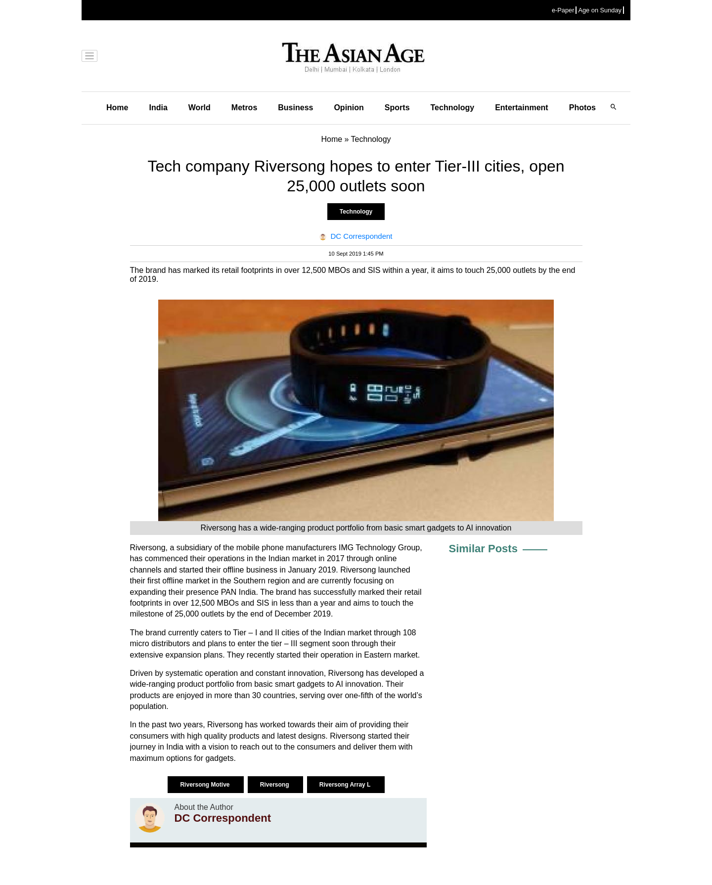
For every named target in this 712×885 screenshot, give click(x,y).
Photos (582, 107)
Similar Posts (483, 548)
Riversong (275, 784)
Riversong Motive (205, 784)
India (158, 107)
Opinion (348, 107)
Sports (397, 107)
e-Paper (563, 10)
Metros (244, 107)
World (199, 107)
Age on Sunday (600, 10)
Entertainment (521, 107)
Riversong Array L (345, 784)
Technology (453, 107)
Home (117, 107)
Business (295, 107)
